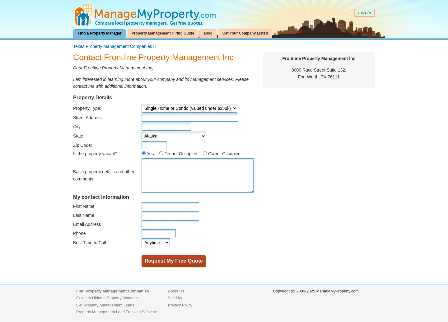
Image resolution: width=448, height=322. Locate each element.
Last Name (83, 215)
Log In (364, 12)
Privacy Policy (180, 305)
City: (77, 126)
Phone (79, 233)
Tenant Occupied (181, 153)
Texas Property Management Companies (112, 46)
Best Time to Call (89, 242)
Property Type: (87, 108)
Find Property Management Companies (112, 291)
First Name (83, 206)
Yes (150, 153)
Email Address (87, 224)
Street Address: (88, 117)
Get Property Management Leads (105, 305)
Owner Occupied (224, 153)
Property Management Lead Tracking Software (116, 312)
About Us (176, 291)
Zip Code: (82, 145)
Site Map (176, 298)
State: (79, 135)
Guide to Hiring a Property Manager (107, 298)
